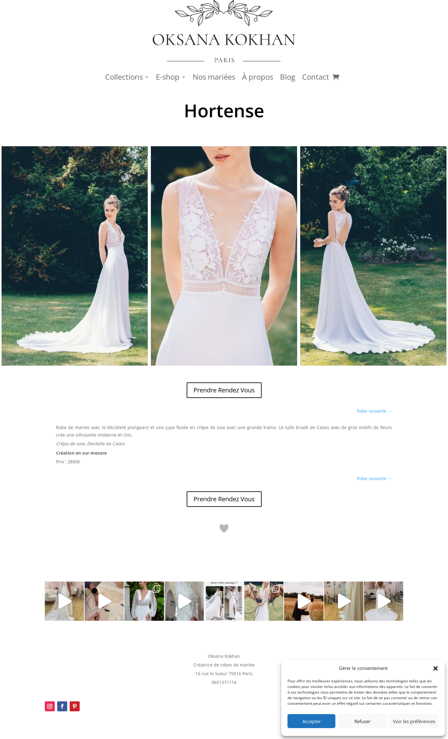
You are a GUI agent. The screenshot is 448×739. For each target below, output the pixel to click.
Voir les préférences (414, 721)
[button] (435, 668)
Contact (315, 78)
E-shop (168, 78)
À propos (257, 78)
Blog (287, 78)
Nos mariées (214, 78)
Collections (124, 78)
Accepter (311, 721)
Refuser (362, 721)
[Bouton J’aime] (224, 528)
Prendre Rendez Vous (224, 390)
